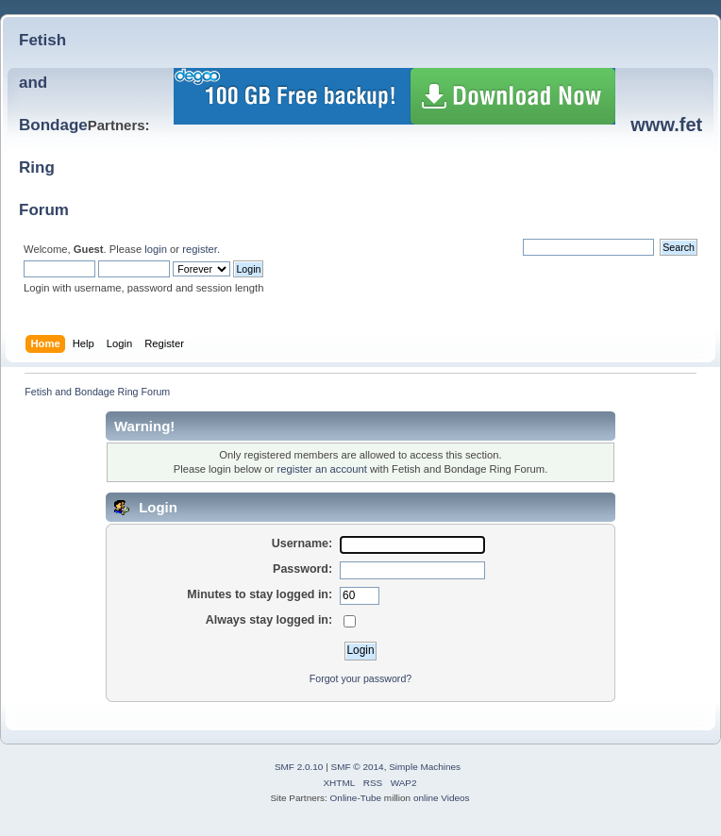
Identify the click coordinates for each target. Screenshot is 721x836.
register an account (321, 469)
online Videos (441, 798)
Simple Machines (425, 766)
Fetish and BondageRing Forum (53, 125)
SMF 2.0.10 (299, 766)
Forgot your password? (360, 678)
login (155, 249)
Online (344, 798)
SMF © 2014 (357, 766)
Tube (370, 798)
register (199, 249)
